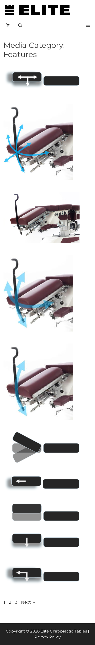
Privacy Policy (47, 637)
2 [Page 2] (11, 602)
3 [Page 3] (17, 602)
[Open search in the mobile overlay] (20, 25)
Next (28, 602)
